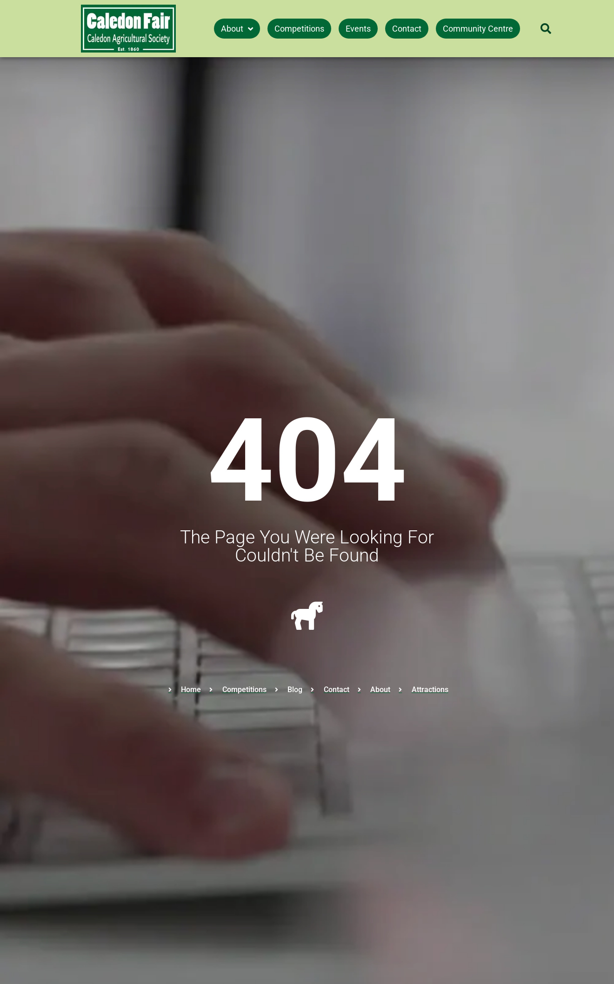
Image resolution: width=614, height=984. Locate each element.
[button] (545, 29)
